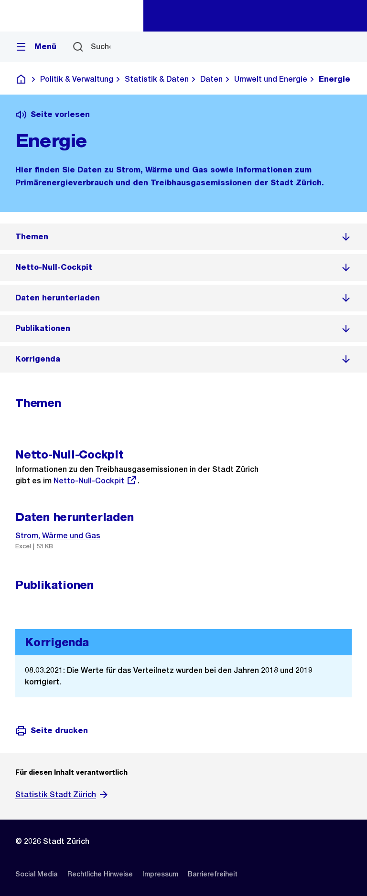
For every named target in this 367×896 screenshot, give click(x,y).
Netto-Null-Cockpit (96, 480)
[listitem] (183, 237)
